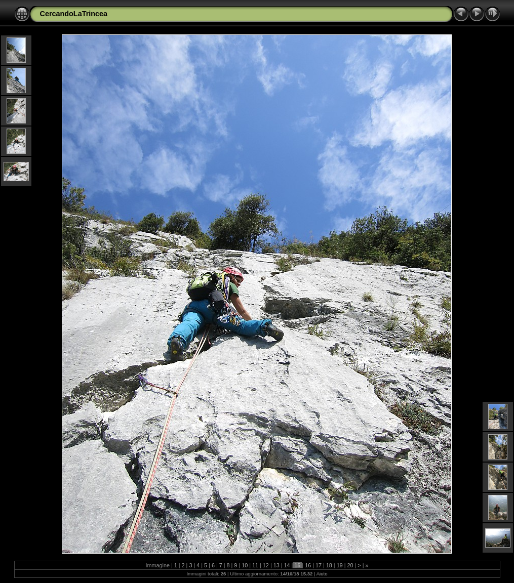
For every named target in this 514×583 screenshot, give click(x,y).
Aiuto (322, 573)
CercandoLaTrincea (74, 14)
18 (329, 565)
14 (287, 565)
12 (265, 565)
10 (244, 565)
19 (339, 565)
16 (307, 565)
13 (276, 565)
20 (349, 565)
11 (255, 565)
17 (318, 565)
